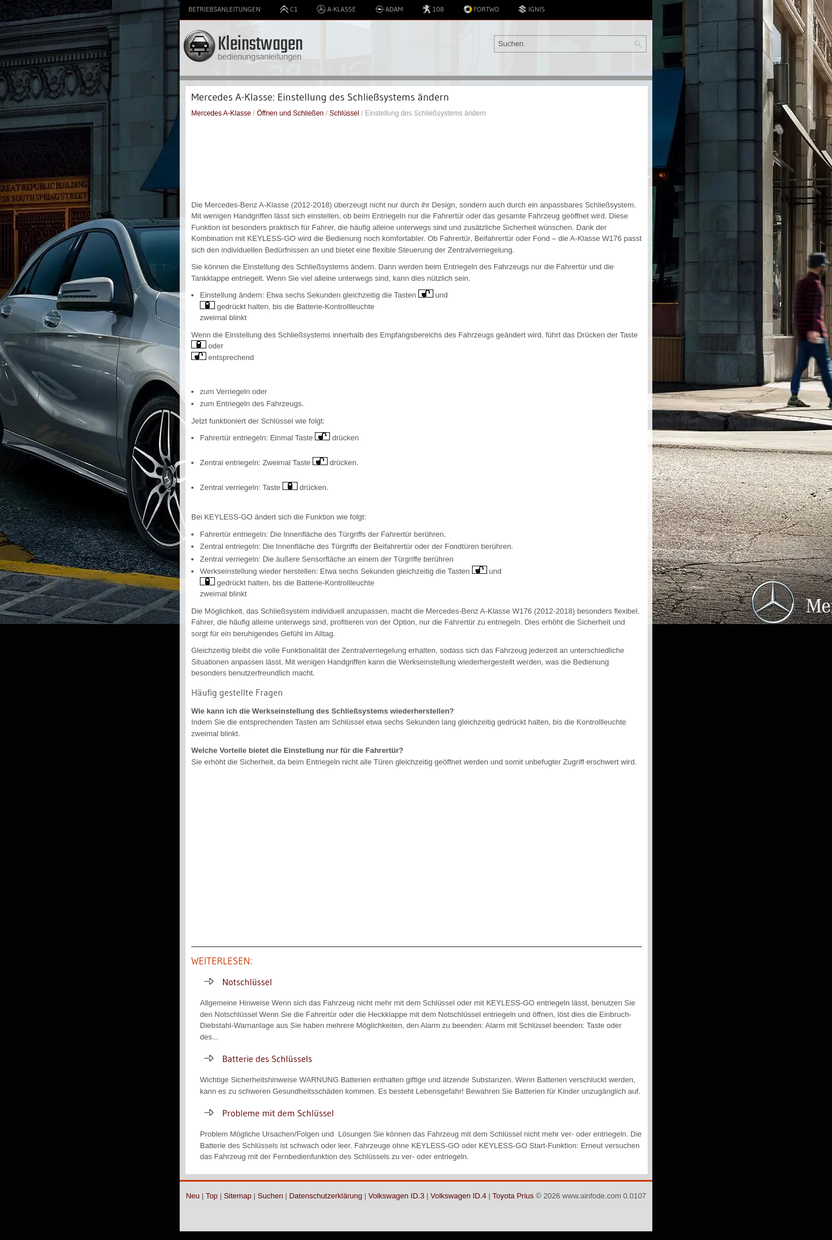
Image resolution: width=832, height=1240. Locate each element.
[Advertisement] (416, 159)
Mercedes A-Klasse (221, 113)
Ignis (531, 9)
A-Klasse (336, 9)
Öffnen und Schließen (290, 113)
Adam (389, 9)
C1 (289, 9)
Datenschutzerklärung (325, 1195)
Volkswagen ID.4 (458, 1195)
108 (433, 9)
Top (212, 1195)
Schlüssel (344, 113)
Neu (193, 1195)
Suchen (270, 1195)
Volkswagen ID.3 (397, 1195)
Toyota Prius (513, 1195)
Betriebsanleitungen (224, 9)
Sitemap (237, 1195)
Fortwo (481, 9)
